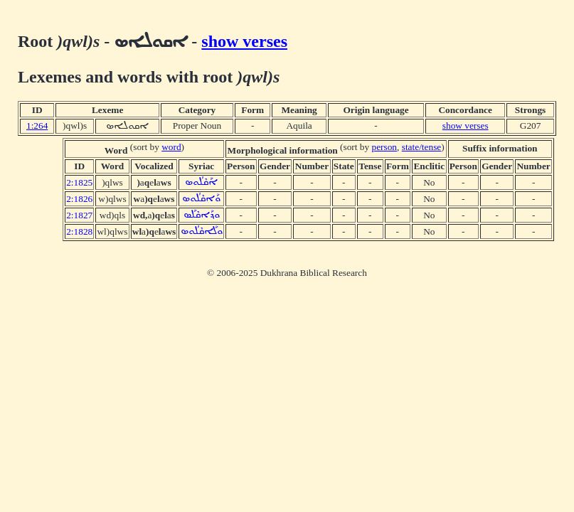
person (385, 147)
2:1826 (79, 198)
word (171, 147)
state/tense (422, 147)
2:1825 (79, 182)
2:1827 (79, 215)
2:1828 (79, 231)
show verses (244, 41)
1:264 (37, 125)
